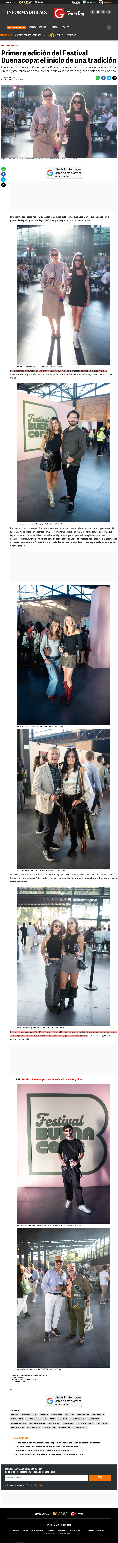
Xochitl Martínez (10, 74)
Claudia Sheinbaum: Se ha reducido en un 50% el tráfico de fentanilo (49, 1451)
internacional (37, 1527)
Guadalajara (81, 1424)
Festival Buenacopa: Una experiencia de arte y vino (52, 1076)
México (42, 24)
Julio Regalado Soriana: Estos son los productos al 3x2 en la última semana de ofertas (58, 1439)
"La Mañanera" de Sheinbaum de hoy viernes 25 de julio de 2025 (47, 1443)
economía (101, 1527)
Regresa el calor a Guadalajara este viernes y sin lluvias (43, 1447)
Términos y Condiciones (35, 1482)
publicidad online (65, 1530)
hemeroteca (50, 1530)
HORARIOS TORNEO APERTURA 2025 (29, 32)
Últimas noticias (16, 24)
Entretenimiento (76, 1527)
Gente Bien (5, 42)
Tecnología (61, 1527)
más (65, 24)
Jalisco (32, 24)
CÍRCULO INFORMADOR (65, 32)
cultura (90, 1527)
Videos (54, 24)
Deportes (50, 1527)
